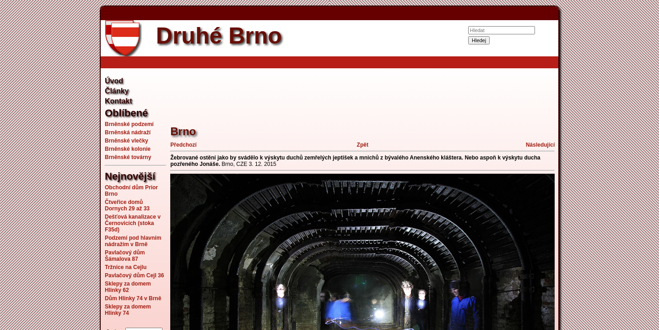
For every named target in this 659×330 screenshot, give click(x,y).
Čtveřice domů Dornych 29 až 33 (127, 205)
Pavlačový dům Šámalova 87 (125, 255)
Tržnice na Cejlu (125, 267)
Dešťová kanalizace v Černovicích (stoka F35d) (133, 223)
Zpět (362, 145)
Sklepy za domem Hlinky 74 (128, 309)
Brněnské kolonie (128, 149)
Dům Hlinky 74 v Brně (133, 298)
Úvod (114, 81)
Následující (540, 145)
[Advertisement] (55, 165)
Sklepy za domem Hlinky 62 (128, 286)
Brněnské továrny (128, 157)
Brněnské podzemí (129, 124)
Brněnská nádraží (128, 132)
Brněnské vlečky (126, 141)
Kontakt (118, 101)
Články (117, 91)
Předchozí (183, 145)
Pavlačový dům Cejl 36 (134, 275)
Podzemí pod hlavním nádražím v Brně (133, 241)
